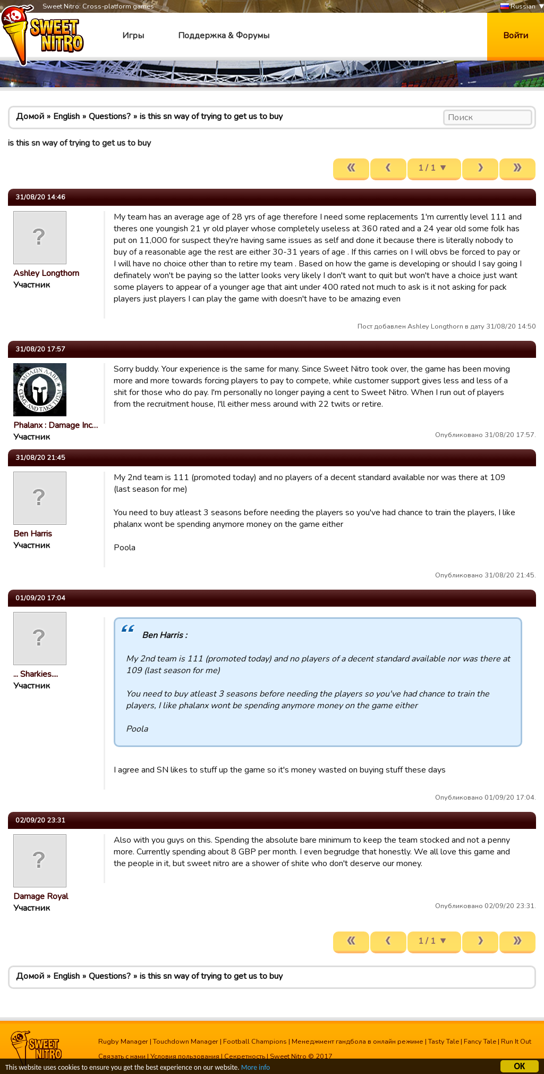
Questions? (110, 116)
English (66, 116)
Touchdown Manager (185, 1041)
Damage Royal (40, 896)
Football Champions (255, 1041)
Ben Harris (32, 534)
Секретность (244, 1056)
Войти (515, 35)
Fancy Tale (480, 1041)
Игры (133, 35)
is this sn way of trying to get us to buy (211, 116)
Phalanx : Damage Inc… (55, 425)
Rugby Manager (123, 1041)
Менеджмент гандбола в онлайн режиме (357, 1041)
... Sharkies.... (35, 674)
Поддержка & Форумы (223, 35)
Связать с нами (122, 1056)
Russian (518, 7)
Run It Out (516, 1041)
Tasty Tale (443, 1041)
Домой (30, 116)
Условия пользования (184, 1056)
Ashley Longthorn (46, 273)
